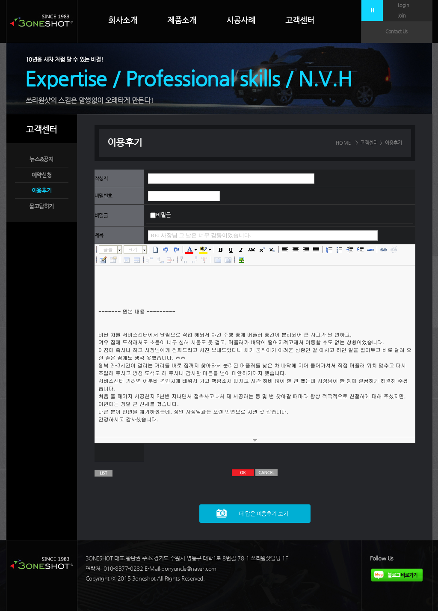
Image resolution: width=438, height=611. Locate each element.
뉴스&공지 (41, 159)
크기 (133, 249)
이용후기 (41, 190)
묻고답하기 (41, 206)
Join (402, 15)
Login (403, 5)
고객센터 (299, 19)
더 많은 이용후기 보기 (263, 513)
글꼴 (108, 249)
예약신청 (41, 175)
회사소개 (122, 20)
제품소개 (181, 20)
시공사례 (240, 20)
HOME (343, 143)
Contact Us (396, 31)
